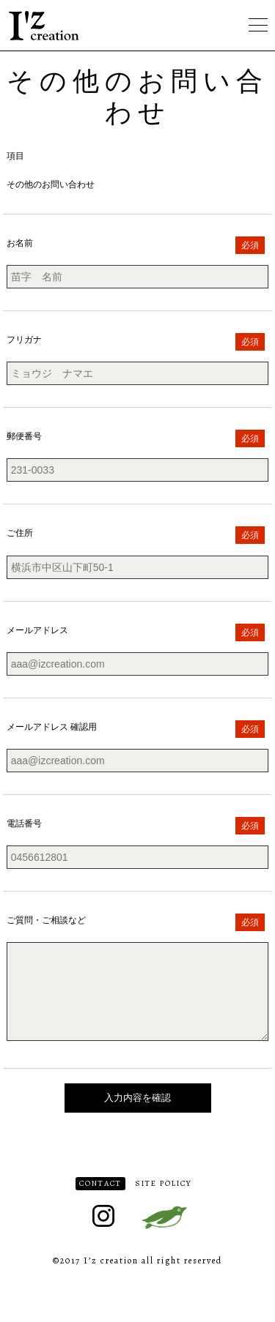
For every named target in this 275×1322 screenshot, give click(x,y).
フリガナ (24, 340)
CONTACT (100, 1200)
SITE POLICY (163, 1200)
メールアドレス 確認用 (52, 727)
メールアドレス (37, 630)
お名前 (20, 243)
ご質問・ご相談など (46, 920)
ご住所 (20, 533)
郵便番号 (24, 436)
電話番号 (24, 823)
